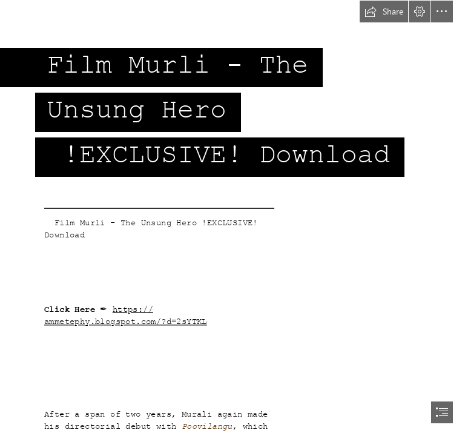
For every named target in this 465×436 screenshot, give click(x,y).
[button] (384, 11)
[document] (232, 218)
